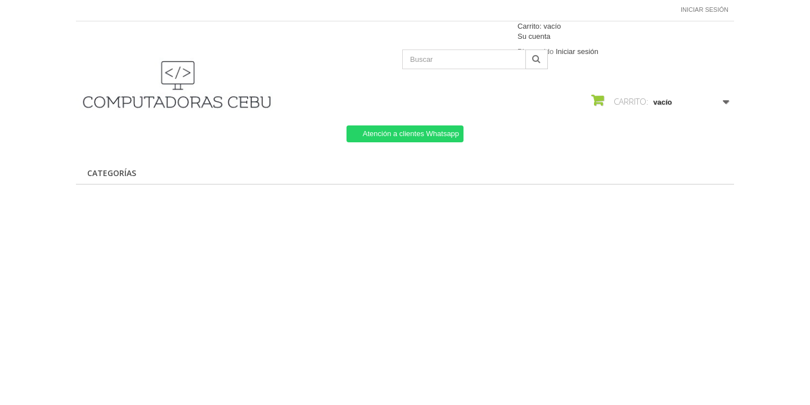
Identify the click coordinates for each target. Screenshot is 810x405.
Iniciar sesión (704, 9)
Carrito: (539, 26)
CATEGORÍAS (111, 173)
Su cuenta (534, 36)
